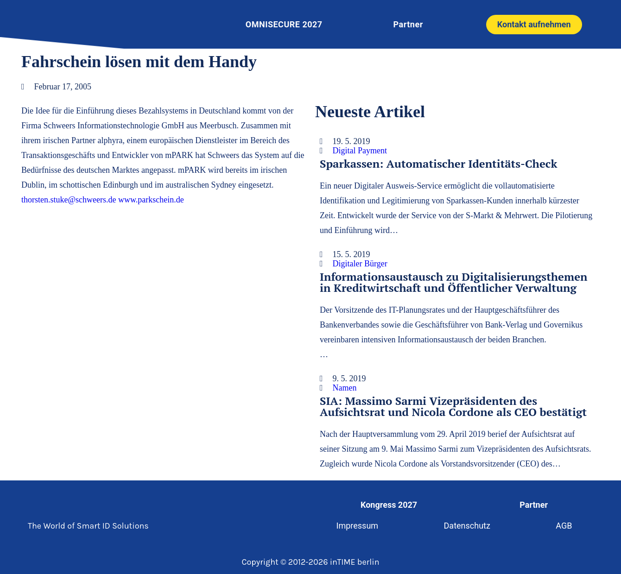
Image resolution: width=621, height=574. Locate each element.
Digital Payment (360, 150)
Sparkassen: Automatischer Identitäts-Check (438, 163)
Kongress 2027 (388, 505)
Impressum (356, 525)
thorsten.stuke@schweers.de (68, 199)
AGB (566, 525)
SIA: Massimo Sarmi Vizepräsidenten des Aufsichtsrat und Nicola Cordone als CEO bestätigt (453, 406)
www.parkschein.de (151, 199)
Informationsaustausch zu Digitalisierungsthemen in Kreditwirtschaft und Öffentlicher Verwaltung (454, 282)
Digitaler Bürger (360, 263)
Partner (408, 24)
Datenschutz (467, 525)
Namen (345, 387)
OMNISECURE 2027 (284, 24)
